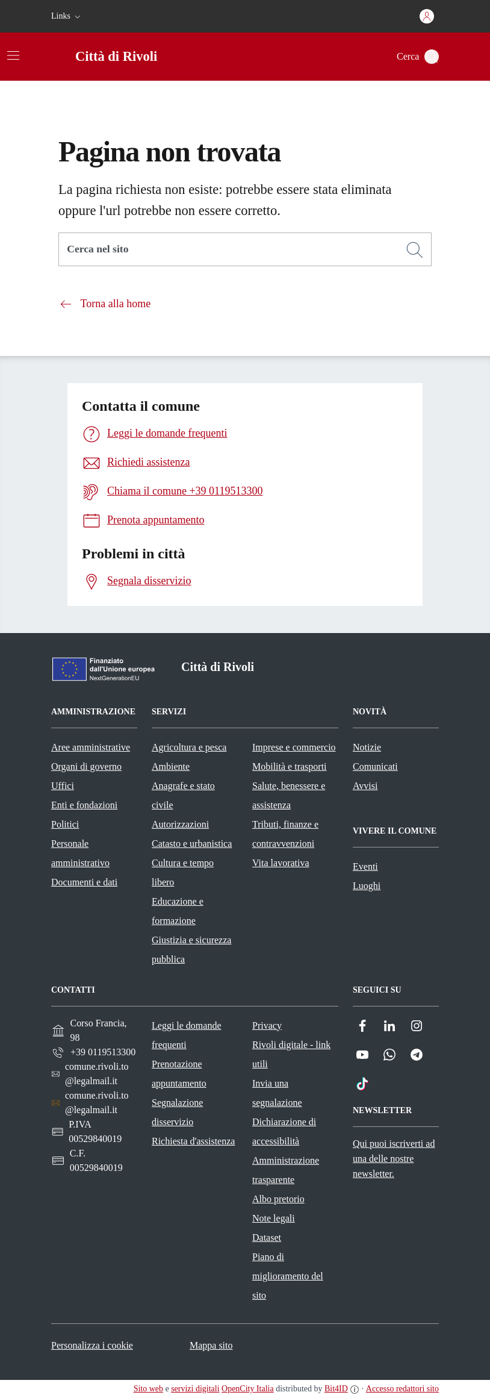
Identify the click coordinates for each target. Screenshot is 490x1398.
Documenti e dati (84, 882)
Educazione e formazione (177, 911)
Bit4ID (336, 1388)
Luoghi (366, 886)
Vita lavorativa (280, 863)
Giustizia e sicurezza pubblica (191, 949)
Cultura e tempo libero (183, 872)
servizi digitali (195, 1388)
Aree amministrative (90, 747)
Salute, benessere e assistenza (288, 795)
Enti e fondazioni (84, 805)
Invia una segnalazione (277, 1093)
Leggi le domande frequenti (187, 1035)
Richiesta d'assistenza (193, 1141)
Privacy (267, 1025)
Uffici (62, 786)
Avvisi (365, 786)
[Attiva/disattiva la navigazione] (13, 55)
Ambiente (171, 766)
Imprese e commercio (294, 747)
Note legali (273, 1218)
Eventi (365, 866)
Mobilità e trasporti (289, 766)
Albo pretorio (278, 1199)
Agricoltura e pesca (189, 747)
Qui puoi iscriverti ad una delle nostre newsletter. (394, 1158)
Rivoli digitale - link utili (291, 1054)
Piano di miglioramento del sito (287, 1276)
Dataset (266, 1237)
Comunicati (375, 766)
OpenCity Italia (248, 1388)
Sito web (148, 1388)
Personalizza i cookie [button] (92, 1345)
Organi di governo (86, 766)
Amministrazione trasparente (285, 1170)
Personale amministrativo (80, 853)
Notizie (367, 747)
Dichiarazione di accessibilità (284, 1131)
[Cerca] (414, 250)
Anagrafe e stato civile (183, 795)
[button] (67, 16)
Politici (65, 824)
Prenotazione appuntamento (179, 1073)
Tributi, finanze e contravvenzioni (285, 834)
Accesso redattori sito (402, 1388)
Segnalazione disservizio (177, 1112)
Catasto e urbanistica (192, 843)
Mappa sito (211, 1345)
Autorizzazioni (180, 824)
